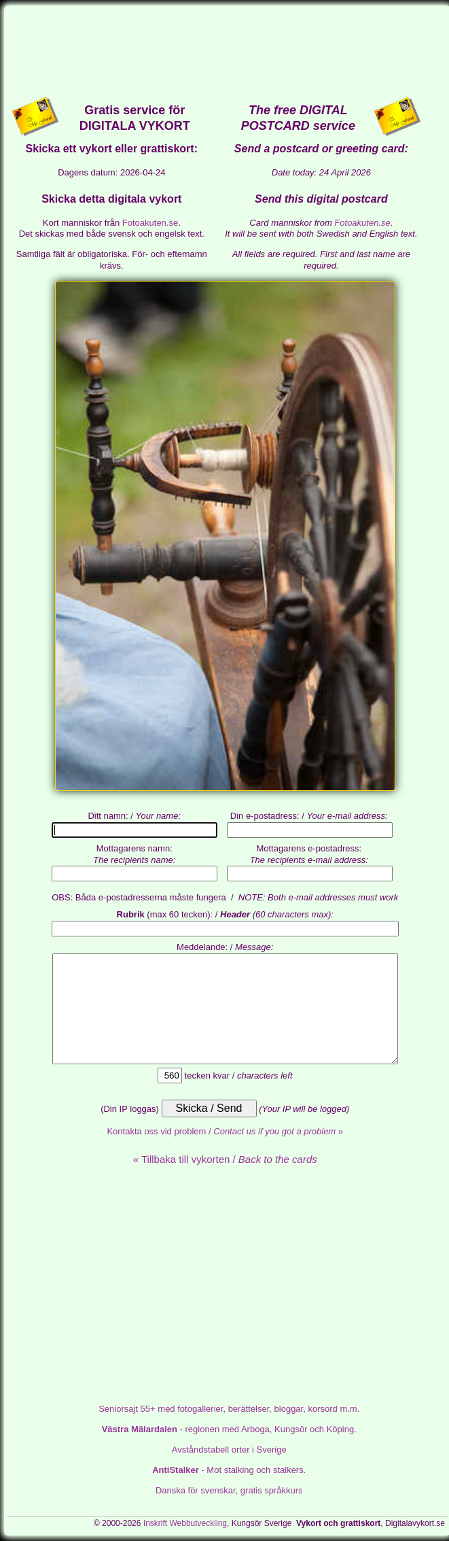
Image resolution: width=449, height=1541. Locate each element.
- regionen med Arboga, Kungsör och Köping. (229, 1429)
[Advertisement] (227, 50)
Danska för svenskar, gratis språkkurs (229, 1490)
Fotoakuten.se (150, 223)
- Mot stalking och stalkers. (229, 1470)
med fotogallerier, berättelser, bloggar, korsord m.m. (228, 1409)
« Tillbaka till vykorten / (225, 1159)
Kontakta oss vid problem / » (225, 1131)
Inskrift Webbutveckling (185, 1523)
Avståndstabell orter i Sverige (229, 1449)
